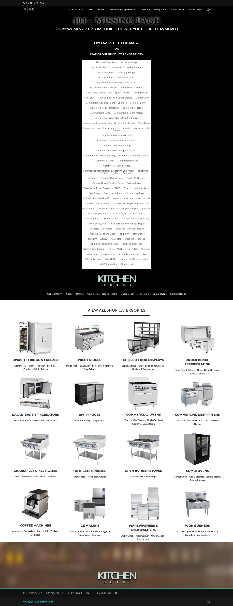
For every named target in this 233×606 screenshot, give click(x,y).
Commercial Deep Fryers (197, 415)
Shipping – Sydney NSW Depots (104, 239)
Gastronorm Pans (113, 193)
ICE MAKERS (89, 526)
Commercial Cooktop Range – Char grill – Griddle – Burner (117, 103)
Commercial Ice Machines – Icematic (116, 140)
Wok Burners (197, 526)
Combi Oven (142, 97)
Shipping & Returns (135, 239)
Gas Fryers (94, 193)
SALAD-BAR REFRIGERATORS (35, 415)
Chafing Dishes (140, 92)
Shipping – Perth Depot (132, 234)
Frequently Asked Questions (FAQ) (102, 188)
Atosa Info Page (129, 62)
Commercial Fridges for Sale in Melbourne (116, 118)
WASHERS (110, 259)
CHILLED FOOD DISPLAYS (143, 360)
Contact (92, 178)
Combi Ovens (197, 471)
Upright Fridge (26, 360)
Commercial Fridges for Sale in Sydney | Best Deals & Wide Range (117, 123)
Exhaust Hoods (195, 9)
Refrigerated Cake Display (135, 218)
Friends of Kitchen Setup (136, 188)
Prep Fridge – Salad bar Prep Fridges (107, 213)
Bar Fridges (89, 415)
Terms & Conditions (93, 249)
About (91, 9)
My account (88, 208)
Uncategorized (128, 264)
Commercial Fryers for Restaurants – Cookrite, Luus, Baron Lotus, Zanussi (116, 129)
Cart (126, 92)
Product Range (110, 218)
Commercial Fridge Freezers (123, 9)
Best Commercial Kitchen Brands (116, 77)
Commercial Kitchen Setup (117, 145)
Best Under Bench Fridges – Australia (116, 82)
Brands (101, 9)
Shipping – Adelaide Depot (130, 228)
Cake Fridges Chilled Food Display (103, 92)
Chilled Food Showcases (151, 365)
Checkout (89, 97)
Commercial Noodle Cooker (134, 155)
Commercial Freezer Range (104, 108)
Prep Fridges (89, 360)
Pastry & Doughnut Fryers (124, 208)
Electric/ (128, 420)
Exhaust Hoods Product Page (107, 183)
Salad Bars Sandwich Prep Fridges (127, 223)
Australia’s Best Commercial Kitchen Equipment (116, 67)
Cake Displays (129, 365)
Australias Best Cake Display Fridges (116, 72)
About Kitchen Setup (106, 62)
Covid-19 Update (136, 178)
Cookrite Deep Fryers (111, 178)
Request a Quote (97, 223)
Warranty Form (93, 259)
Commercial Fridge (132, 108)
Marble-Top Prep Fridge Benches (131, 203)
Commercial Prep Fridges (116, 166)
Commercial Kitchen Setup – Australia (116, 150)
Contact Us (74, 9)
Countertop (149, 369)
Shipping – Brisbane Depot (102, 234)
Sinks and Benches (132, 244)
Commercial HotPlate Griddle (116, 135)
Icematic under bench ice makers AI (131, 198)
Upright (136, 369)
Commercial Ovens (128, 160)
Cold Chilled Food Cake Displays (115, 97)
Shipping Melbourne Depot (105, 244)
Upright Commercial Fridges (132, 254)
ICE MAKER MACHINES (96, 198)
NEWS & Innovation (107, 264)
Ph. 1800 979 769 (32, 593)
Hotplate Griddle (89, 471)
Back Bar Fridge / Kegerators (89, 420)
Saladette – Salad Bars (100, 228)
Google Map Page (135, 193)
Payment (146, 208)
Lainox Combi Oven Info (97, 203)
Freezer (51, 360)
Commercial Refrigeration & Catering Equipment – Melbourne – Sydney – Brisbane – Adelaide (116, 172)
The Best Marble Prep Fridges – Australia (128, 249)
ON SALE (102, 208)
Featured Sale (133, 183)
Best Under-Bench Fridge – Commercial (111, 87)
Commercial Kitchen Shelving (99, 155)
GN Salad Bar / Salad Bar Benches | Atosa (35, 420)
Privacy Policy (137, 213)
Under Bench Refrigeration (154, 9)
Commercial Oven (104, 160)
